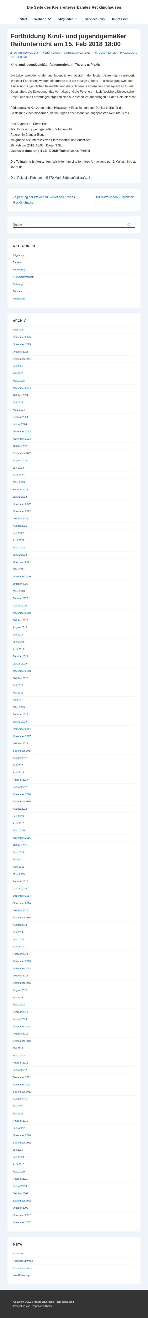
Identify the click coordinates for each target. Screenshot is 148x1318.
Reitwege (18, 284)
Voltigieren (19, 298)
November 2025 (22, 344)
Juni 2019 (18, 641)
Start (23, 19)
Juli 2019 (18, 634)
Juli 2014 (18, 932)
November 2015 (22, 837)
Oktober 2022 (20, 518)
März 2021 (19, 569)
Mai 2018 (18, 692)
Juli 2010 (18, 1149)
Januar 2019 (20, 663)
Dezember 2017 (22, 729)
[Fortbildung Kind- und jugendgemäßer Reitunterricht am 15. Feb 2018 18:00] (80, 53)
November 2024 (22, 388)
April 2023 (18, 475)
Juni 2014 (18, 939)
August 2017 (20, 758)
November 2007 (22, 1222)
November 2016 (22, 794)
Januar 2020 (20, 605)
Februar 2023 (20, 489)
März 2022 (19, 547)
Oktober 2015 (20, 845)
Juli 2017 (18, 765)
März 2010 (19, 1171)
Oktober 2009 (20, 1193)
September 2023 (22, 453)
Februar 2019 (20, 656)
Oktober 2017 (20, 743)
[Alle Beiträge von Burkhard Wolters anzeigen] (24, 53)
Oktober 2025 (20, 351)
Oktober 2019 (20, 620)
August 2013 (20, 990)
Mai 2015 (18, 859)
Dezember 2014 (22, 895)
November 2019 (22, 612)
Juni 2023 (18, 467)
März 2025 (19, 380)
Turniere (17, 291)
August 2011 (20, 1099)
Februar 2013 (20, 1011)
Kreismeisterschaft (23, 276)
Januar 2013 (20, 1019)
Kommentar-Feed (22, 1268)
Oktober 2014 (20, 910)
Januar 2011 (20, 1128)
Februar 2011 (20, 1120)
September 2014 (22, 917)
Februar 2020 (20, 598)
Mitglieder (68, 18)
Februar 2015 (20, 881)
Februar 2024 (20, 417)
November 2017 (22, 736)
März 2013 (19, 1004)
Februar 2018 (20, 714)
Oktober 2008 (20, 1207)
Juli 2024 (18, 402)
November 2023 (22, 438)
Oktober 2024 (20, 395)
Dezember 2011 (22, 1077)
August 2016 (20, 808)
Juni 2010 (18, 1157)
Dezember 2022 (22, 504)
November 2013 (22, 968)
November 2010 (22, 1135)
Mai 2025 (18, 373)
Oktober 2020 (20, 583)
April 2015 (18, 866)
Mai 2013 (18, 997)
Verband (43, 18)
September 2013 (22, 982)
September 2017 (22, 750)
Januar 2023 (20, 496)
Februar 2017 (20, 779)
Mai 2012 (18, 1048)
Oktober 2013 (20, 975)
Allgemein (129, 53)
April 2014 (18, 946)
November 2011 (22, 1084)
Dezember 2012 (22, 1026)
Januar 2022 (20, 554)
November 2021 (22, 562)
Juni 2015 (18, 852)
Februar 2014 (20, 953)
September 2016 (22, 801)
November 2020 (22, 576)
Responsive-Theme (42, 1306)
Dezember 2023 (22, 431)
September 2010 (22, 1142)
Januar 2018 (20, 721)
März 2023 (19, 482)
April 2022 (18, 540)
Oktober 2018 (20, 678)
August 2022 (20, 525)
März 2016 (19, 830)
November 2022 (22, 511)
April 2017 (18, 772)
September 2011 (22, 1091)
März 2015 (19, 874)
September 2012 (22, 1040)
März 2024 (19, 409)
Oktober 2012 (20, 1033)
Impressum (120, 19)
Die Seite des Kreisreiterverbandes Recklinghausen (74, 7)
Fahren (17, 262)
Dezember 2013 (22, 961)
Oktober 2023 (20, 446)
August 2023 (20, 460)
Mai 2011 (18, 1113)
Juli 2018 (18, 685)
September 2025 (22, 359)
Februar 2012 (20, 1062)
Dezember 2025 (22, 337)
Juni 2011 (18, 1106)
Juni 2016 (18, 816)
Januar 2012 (20, 1070)
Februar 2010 (20, 1178)
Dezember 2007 (22, 1215)
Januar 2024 (20, 424)
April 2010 (18, 1164)
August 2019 (20, 627)
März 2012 (19, 1055)
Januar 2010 (20, 1186)
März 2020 (19, 591)
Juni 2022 (18, 533)
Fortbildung (18, 57)
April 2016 (18, 823)
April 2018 (18, 699)
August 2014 (20, 924)
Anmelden (18, 1253)
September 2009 (22, 1200)
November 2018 (22, 670)
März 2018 (19, 707)
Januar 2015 (20, 888)
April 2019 (18, 649)
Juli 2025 (18, 366)
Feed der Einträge (23, 1260)
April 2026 (18, 329)
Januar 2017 (20, 787)
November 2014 (22, 903)
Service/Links (95, 19)
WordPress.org (21, 1275)
